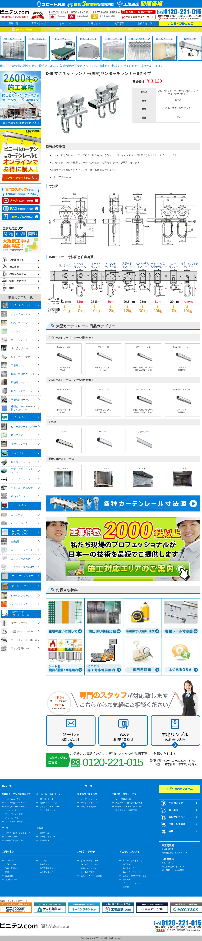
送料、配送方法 (12, 868)
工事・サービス (39, 23)
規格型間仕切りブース (15, 840)
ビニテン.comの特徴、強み (134, 876)
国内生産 (61, 16)
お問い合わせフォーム (90, 860)
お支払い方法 (11, 879)
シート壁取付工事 (123, 799)
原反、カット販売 (88, 806)
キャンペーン (66, 23)
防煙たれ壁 (45, 833)
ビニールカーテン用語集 (91, 876)
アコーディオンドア (14, 814)
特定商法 (127, 887)
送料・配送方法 (17, 281)
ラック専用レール (47, 810)
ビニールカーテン (13, 799)
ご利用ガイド (93, 23)
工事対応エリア (46, 872)
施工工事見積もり (47, 868)
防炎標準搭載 (82, 16)
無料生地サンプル (88, 868)
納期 (11, 288)
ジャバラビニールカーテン (16, 803)
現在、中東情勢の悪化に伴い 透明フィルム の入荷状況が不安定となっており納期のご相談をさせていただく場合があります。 (82, 65)
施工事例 (119, 23)
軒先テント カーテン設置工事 (128, 806)
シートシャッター (47, 837)
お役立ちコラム (146, 23)
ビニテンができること (132, 860)
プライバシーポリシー (132, 883)
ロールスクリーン (13, 810)
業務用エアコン (46, 840)
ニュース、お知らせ (131, 872)
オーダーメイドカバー (90, 799)
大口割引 (44, 860)
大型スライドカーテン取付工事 (128, 803)
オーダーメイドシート (90, 803)
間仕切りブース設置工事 (126, 810)
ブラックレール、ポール (50, 806)
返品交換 (9, 876)
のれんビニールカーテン (16, 806)
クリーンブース (12, 837)
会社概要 (127, 879)
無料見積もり (45, 864)
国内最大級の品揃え (108, 16)
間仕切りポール (46, 799)
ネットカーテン (12, 818)
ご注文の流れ (11, 864)
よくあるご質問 (87, 872)
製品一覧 (13, 23)
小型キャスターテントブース (17, 833)
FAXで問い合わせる (89, 864)
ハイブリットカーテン (15, 822)
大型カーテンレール (48, 803)
